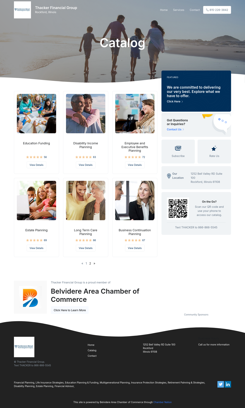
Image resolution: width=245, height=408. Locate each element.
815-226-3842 (217, 10)
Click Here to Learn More (70, 310)
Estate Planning (36, 230)
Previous (159, 293)
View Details (36, 164)
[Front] (23, 9)
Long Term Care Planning (85, 232)
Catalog (92, 350)
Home (164, 10)
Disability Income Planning (85, 145)
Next (233, 293)
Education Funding (36, 143)
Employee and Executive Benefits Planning (134, 146)
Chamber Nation (162, 402)
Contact (195, 10)
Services (178, 10)
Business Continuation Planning (135, 232)
